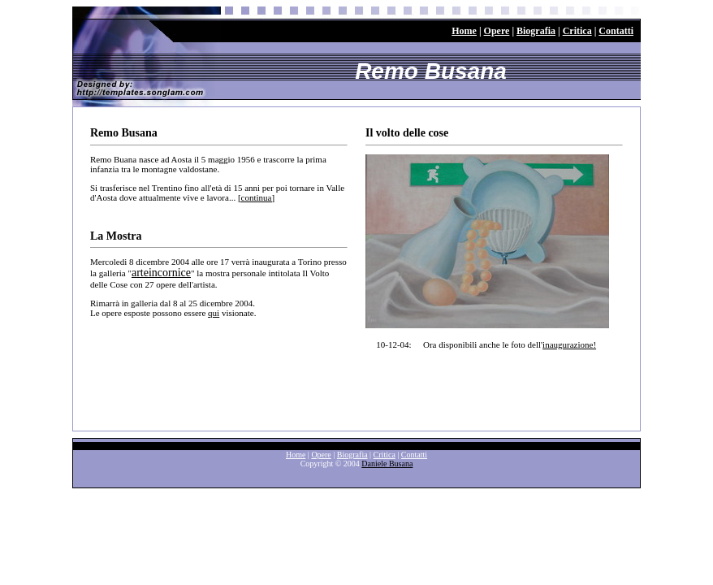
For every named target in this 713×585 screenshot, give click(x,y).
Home (464, 31)
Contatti (615, 31)
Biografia (535, 31)
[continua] (256, 197)
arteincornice (161, 272)
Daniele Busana (387, 463)
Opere (497, 31)
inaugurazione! (569, 344)
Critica (577, 31)
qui (213, 313)
